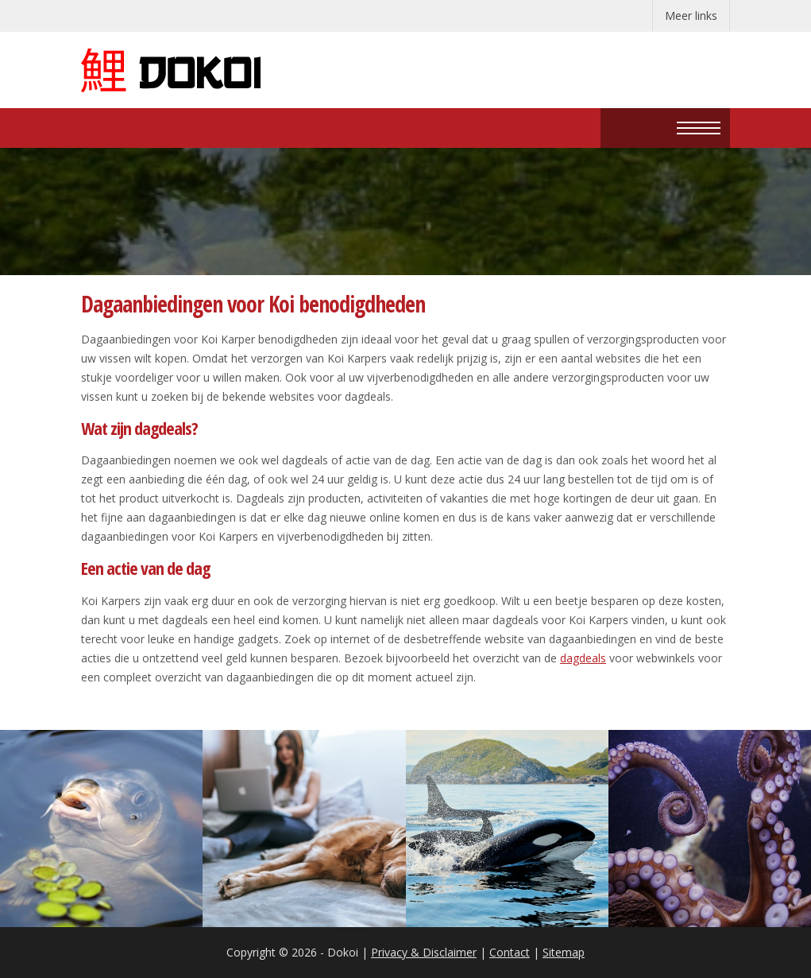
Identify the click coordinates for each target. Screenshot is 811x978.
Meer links (691, 15)
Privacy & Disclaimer (424, 952)
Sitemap (564, 952)
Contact (509, 952)
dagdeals (583, 658)
